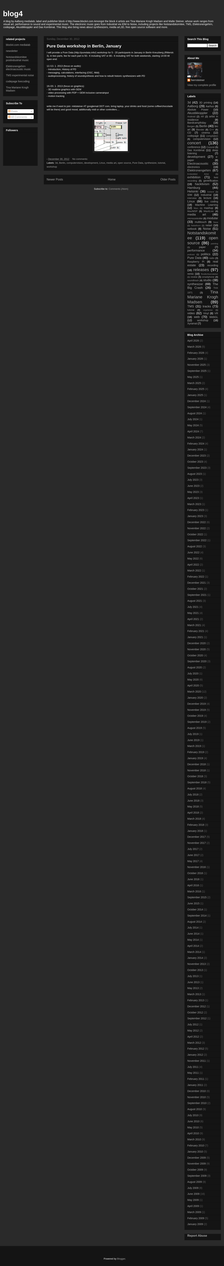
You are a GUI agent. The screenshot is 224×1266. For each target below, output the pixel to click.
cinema (205, 132)
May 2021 (193, 613)
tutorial (161, 162)
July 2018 (192, 794)
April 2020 (193, 685)
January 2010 (195, 1151)
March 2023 (194, 504)
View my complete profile (201, 85)
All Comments (17, 117)
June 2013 (193, 982)
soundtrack (193, 280)
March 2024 (194, 437)
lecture (207, 198)
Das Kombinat (196, 150)
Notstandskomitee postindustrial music (17, 59)
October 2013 (195, 970)
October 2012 (195, 1012)
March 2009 (194, 1212)
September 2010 (197, 1103)
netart (208, 225)
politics (205, 254)
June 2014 (193, 933)
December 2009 (196, 1157)
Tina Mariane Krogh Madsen (202, 297)
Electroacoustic (197, 163)
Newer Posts (55, 179)
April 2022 (193, 564)
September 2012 (197, 1018)
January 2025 (195, 395)
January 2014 (195, 957)
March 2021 (194, 625)
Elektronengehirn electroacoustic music (18, 68)
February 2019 (195, 752)
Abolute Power (197, 109)
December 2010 (196, 1091)
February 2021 (195, 631)
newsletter (12, 50)
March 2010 (194, 1139)
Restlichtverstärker (209, 274)
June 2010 (193, 1121)
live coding (211, 201)
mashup (208, 207)
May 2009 (193, 1199)
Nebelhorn (196, 225)
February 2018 (195, 824)
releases (201, 269)
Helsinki (192, 191)
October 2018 (195, 776)
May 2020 (193, 679)
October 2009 (195, 1169)
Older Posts (168, 179)
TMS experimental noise (20, 75)
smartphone (208, 277)
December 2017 (196, 836)
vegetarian (208, 310)
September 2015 (197, 897)
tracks (207, 306)
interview (192, 198)
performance (196, 250)
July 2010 (192, 1115)
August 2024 (194, 413)
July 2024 (192, 419)
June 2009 (193, 1193)
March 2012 (194, 1042)
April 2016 (193, 885)
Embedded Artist (198, 174)
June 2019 (193, 740)
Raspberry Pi (195, 261)
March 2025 (194, 383)
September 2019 (197, 721)
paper (202, 247)
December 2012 (196, 1006)
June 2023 (193, 485)
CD (189, 132)
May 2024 (193, 425)
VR (216, 313)
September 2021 (197, 594)
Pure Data (137, 162)
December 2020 (196, 643)
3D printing (205, 102)
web (197, 317)
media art (111, 162)
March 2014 (194, 951)
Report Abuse (197, 1235)
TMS (190, 306)
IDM (189, 194)
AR (202, 116)
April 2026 (193, 340)
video (191, 313)
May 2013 (193, 988)
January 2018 (195, 830)
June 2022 (193, 552)
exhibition (193, 177)
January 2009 (195, 1224)
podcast (191, 254)
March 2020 (194, 691)
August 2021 (194, 600)
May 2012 (193, 1030)
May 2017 (193, 861)
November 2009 (196, 1163)
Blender (200, 129)
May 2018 (193, 806)
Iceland (210, 192)
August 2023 (194, 473)
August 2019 (194, 727)
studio (207, 280)
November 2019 (196, 709)
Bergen (191, 126)
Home (112, 179)
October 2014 (195, 909)
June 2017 (193, 855)
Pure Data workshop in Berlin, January (84, 46)
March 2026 (194, 346)
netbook (192, 228)
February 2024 (195, 443)
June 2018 (193, 800)
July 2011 (192, 1066)
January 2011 (195, 1085)
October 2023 (195, 461)
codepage (193, 135)
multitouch (201, 222)
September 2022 (197, 540)
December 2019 (196, 703)
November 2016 (196, 867)
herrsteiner (198, 80)
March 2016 (194, 891)
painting (214, 243)
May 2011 (193, 1072)
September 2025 (197, 370)
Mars (196, 208)
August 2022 (194, 546)
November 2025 (196, 364)
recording (212, 265)
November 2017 (196, 842)
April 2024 (193, 431)
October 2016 (195, 873)
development (91, 162)
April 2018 (193, 812)
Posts (13, 111)
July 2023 (192, 479)
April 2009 (193, 1206)
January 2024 (195, 449)
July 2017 (192, 849)
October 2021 (195, 588)
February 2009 (195, 1218)
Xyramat (192, 323)
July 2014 (192, 927)
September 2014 (197, 915)
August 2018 (194, 788)
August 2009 (194, 1181)
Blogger (121, 1258)
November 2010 (196, 1097)
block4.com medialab (18, 44)
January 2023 (195, 516)
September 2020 (197, 661)
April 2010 (193, 1133)
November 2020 (196, 649)
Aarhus (210, 106)
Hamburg (193, 188)
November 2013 (196, 963)
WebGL (213, 317)
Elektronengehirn (199, 170)
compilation (212, 136)
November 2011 (196, 1060)
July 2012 (192, 1024)
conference (193, 147)
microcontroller (195, 218)
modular (212, 218)
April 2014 (193, 945)
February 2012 (195, 1048)
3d (56, 162)
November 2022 (196, 528)
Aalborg (192, 106)
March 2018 (194, 818)
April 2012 (193, 1036)
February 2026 (195, 352)
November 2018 (196, 770)
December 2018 (196, 764)
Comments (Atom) (118, 188)
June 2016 (193, 879)
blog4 (13, 14)
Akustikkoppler (197, 113)
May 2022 (193, 558)
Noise (207, 228)
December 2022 (196, 522)
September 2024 (197, 407)
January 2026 (195, 358)
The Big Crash (202, 286)
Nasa (215, 222)
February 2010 (195, 1145)
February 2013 (195, 1000)
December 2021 (196, 582)
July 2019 (192, 734)
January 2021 (195, 637)
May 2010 (193, 1127)
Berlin (62, 162)
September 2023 (197, 467)
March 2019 (194, 746)
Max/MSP (192, 211)
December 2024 (196, 401)
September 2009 (197, 1175)
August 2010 (194, 1109)
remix (190, 273)
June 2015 (193, 903)
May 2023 (193, 491)
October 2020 (195, 655)
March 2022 (194, 570)
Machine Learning (206, 204)
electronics (193, 167)
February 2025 (195, 388)
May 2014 (193, 939)
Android (191, 116)
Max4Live (209, 211)
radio (211, 258)
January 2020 (195, 697)
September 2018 (197, 782)
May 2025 (193, 377)
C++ (212, 129)
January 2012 (195, 1054)
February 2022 (195, 576)
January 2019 (195, 758)
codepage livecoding (18, 81)
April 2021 (193, 619)
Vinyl (206, 313)
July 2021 (192, 606)
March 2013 (194, 994)
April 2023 (193, 498)
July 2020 (192, 673)
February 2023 (195, 510)
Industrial (206, 194)
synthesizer (150, 162)
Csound (210, 147)
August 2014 (194, 921)
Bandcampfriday (196, 122)
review (194, 277)
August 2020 (194, 667)
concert (194, 143)
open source (124, 162)
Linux (102, 162)
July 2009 (192, 1187)
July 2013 (192, 976)
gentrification (210, 180)
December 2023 (196, 455)
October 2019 (195, 715)
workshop (52, 166)
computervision (75, 162)
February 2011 (195, 1078)
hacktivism (202, 184)
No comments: (80, 159)
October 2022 (195, 534)
